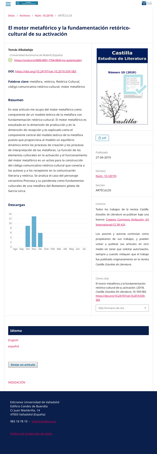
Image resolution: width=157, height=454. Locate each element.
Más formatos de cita (111, 308)
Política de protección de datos (31, 433)
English (13, 340)
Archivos (25, 15)
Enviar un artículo (23, 365)
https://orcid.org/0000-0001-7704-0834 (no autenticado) (48, 60)
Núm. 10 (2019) (44, 15)
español (13, 346)
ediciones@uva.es (44, 421)
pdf (103, 138)
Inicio (11, 15)
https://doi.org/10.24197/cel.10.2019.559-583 (45, 71)
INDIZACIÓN (16, 382)
